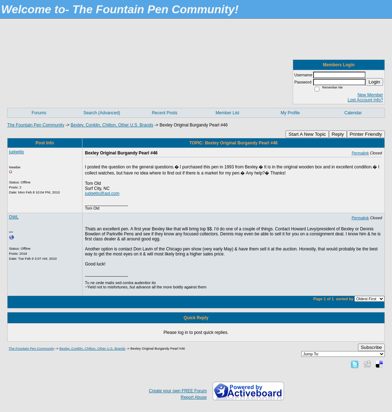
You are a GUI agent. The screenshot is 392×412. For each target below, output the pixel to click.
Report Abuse (194, 397)
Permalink (360, 153)
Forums (39, 112)
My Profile (290, 112)
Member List (227, 112)
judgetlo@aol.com (102, 193)
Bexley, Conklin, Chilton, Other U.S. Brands (112, 125)
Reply (338, 134)
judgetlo (16, 151)
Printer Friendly (366, 134)
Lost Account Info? (365, 99)
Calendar (353, 112)
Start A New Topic (307, 134)
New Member (370, 94)
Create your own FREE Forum (178, 390)
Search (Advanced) (101, 112)
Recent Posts (164, 112)
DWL (14, 217)
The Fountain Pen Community (35, 125)
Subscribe (371, 347)
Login (374, 82)
